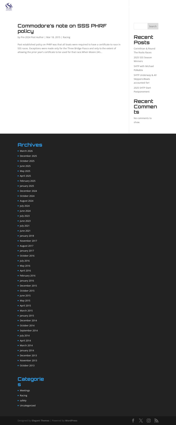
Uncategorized (28, 405)
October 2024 (27, 195)
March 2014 (26, 345)
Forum (113, 7)
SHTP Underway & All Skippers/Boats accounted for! (145, 79)
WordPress (71, 420)
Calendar (98, 7)
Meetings (25, 390)
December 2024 (28, 190)
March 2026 (26, 150)
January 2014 (27, 350)
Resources (161, 7)
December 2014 (28, 320)
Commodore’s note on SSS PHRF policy (62, 28)
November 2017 (28, 240)
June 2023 (25, 220)
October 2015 (27, 290)
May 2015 (25, 300)
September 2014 (29, 330)
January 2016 (27, 280)
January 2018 (27, 235)
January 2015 (27, 315)
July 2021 (25, 225)
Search (153, 26)
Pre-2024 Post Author (32, 37)
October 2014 (27, 325)
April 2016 (25, 270)
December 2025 (28, 155)
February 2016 (27, 275)
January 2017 (27, 250)
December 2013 (28, 355)
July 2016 (25, 260)
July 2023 (25, 215)
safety (23, 400)
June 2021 (25, 230)
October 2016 (27, 255)
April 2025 (25, 175)
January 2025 (27, 185)
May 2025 (25, 170)
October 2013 (27, 365)
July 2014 (25, 335)
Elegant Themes (40, 420)
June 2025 (25, 165)
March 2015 (26, 310)
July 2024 (25, 205)
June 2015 (25, 295)
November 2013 (28, 360)
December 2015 (28, 285)
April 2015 (25, 305)
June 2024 (25, 210)
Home (61, 7)
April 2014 (25, 340)
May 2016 (25, 265)
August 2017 (26, 245)
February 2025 (27, 180)
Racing (142, 7)
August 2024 (26, 200)
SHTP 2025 (127, 7)
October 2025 (27, 160)
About (73, 7)
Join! (85, 7)
